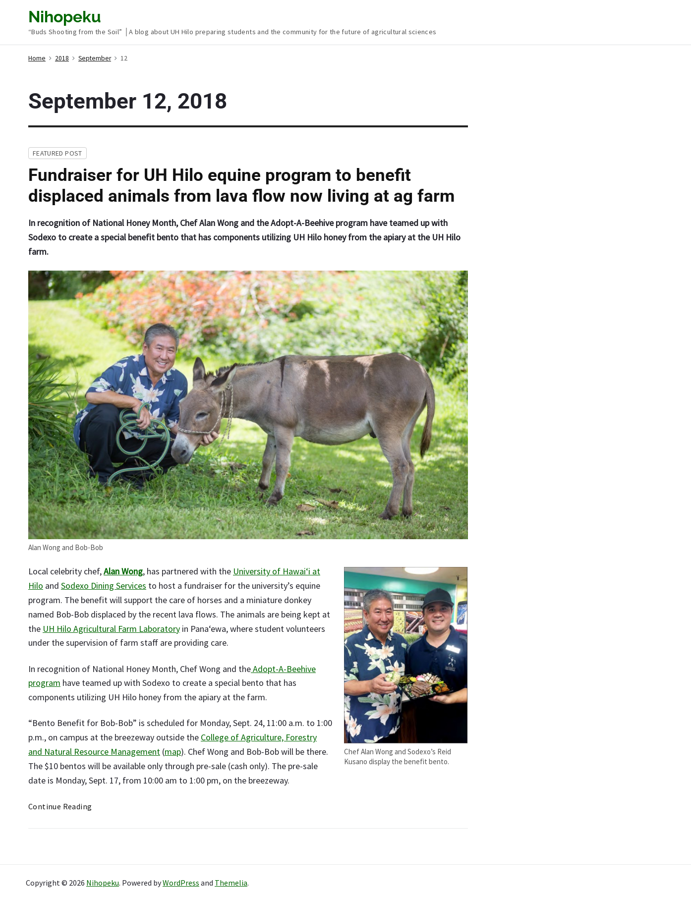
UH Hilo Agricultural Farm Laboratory (111, 628)
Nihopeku (102, 883)
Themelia (231, 883)
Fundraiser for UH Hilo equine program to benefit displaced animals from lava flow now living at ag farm (241, 185)
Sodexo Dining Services (103, 585)
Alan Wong (123, 571)
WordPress (181, 883)
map (173, 751)
